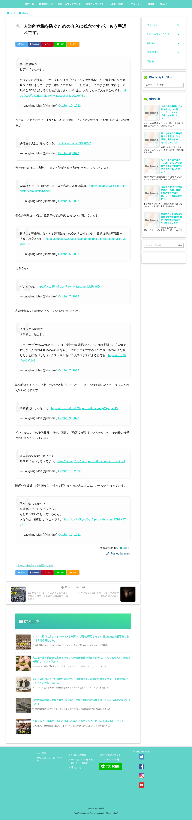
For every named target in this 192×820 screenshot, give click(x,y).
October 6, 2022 (68, 153)
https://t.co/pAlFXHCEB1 (105, 185)
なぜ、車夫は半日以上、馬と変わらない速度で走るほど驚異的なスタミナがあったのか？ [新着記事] (171, 166)
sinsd (127, 553)
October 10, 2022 (69, 105)
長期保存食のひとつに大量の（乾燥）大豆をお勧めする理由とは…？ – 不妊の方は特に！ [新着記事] (171, 193)
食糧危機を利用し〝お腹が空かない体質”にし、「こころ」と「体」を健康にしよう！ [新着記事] (171, 112)
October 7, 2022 (68, 296)
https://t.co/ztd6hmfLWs (66, 408)
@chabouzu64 (87, 238)
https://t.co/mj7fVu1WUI (72, 461)
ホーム (13, 13)
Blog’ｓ (25, 13)
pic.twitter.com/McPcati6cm (85, 286)
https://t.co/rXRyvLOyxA (78, 519)
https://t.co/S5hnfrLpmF (52, 286)
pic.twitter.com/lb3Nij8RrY (74, 143)
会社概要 (41, 753)
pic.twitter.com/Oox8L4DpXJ (106, 461)
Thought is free (111, 813)
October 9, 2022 (68, 418)
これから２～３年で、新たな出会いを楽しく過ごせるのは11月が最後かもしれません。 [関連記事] (79, 721)
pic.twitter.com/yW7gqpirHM (100, 408)
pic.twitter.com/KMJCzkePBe (66, 95)
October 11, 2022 (69, 534)
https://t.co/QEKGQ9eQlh (61, 238)
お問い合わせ (75, 767)
